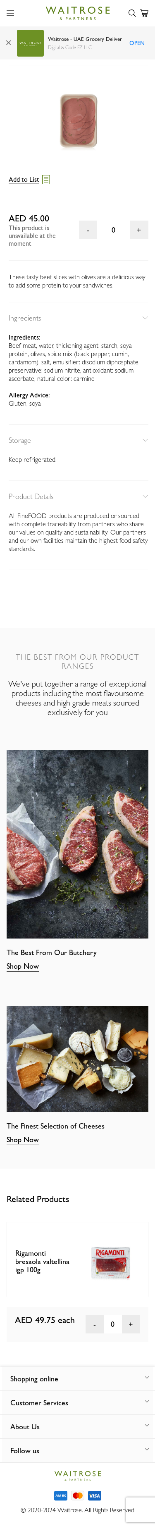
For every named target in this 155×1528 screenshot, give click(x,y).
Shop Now (23, 966)
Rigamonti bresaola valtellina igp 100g (42, 1261)
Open (137, 43)
